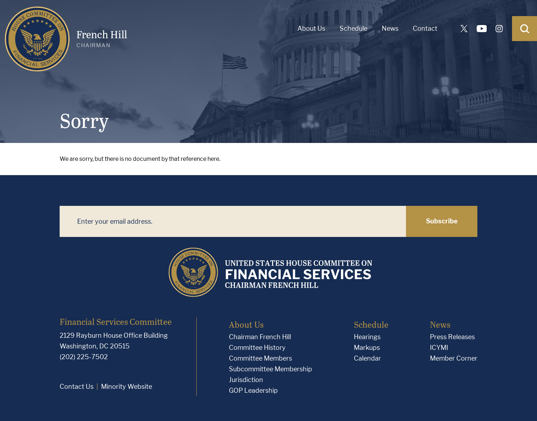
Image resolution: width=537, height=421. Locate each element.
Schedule (353, 28)
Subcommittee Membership (270, 369)
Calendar (367, 358)
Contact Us (77, 386)
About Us (311, 28)
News (390, 28)
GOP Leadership (253, 390)
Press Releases (452, 337)
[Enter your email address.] (233, 221)
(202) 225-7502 (84, 357)
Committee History (257, 347)
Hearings (367, 337)
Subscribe (442, 221)
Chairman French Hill (260, 337)
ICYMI (439, 347)
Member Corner (453, 358)
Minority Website (126, 386)
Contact (425, 28)
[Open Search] (524, 28)
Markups (367, 347)
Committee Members (260, 358)
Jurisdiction (246, 379)
